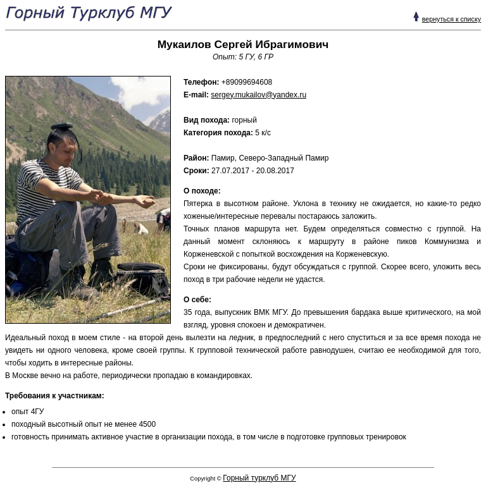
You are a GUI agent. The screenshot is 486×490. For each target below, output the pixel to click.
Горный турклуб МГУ (259, 478)
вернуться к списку (451, 19)
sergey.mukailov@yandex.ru (258, 94)
